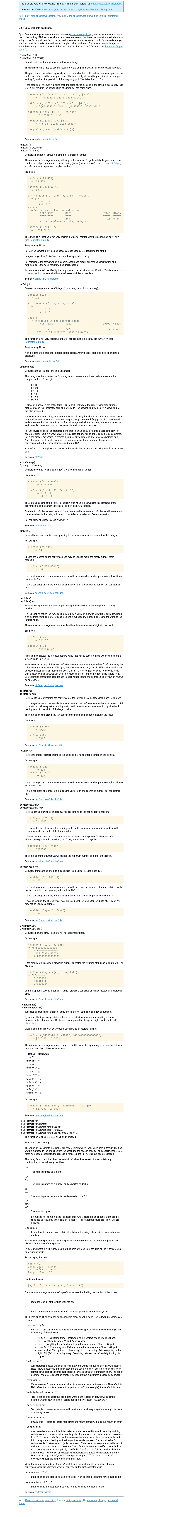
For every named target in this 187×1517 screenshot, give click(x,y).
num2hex (39, 1125)
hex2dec (59, 598)
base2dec (49, 598)
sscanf (48, 1501)
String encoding (74, 15)
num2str (47, 140)
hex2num (39, 1008)
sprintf (22, 49)
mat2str (54, 281)
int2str (55, 140)
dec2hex (59, 691)
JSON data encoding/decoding (40, 15)
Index (22, 18)
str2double (40, 530)
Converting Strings (96, 15)
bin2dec (39, 691)
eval (49, 530)
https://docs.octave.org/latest (106, 3)
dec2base (49, 691)
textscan (39, 1501)
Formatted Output (114, 46)
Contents (112, 15)
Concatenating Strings (81, 34)
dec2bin (39, 598)
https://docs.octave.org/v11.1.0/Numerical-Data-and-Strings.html (80, 9)
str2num (39, 461)
